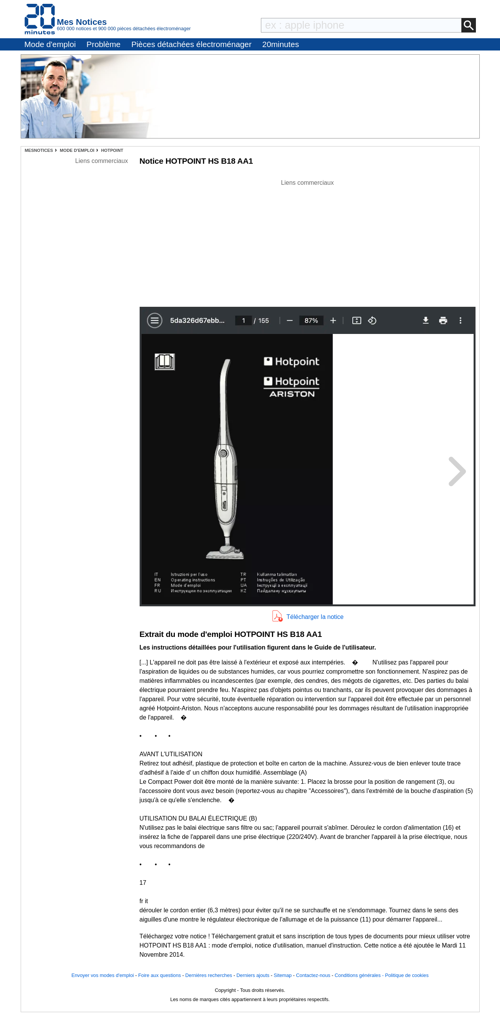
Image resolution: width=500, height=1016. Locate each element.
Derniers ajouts (252, 975)
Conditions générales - (360, 975)
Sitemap (283, 975)
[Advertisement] (307, 241)
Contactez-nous (313, 975)
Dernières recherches (208, 975)
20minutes (280, 44)
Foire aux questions (159, 975)
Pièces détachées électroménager (191, 44)
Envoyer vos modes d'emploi (103, 975)
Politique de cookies (406, 975)
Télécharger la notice (315, 617)
